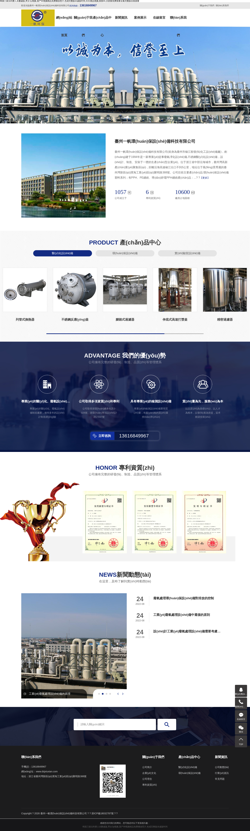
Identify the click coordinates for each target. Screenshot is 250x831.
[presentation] (118, 694)
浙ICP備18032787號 (102, 813)
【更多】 (205, 177)
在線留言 (159, 17)
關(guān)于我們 (207, 5)
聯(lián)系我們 (222, 5)
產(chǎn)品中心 (102, 21)
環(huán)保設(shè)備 (125, 253)
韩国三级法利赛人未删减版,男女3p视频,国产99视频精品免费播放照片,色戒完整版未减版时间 (125, 826)
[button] (122, 117)
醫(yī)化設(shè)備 (62, 253)
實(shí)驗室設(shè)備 (187, 253)
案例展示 (140, 17)
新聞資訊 (121, 17)
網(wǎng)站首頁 (64, 21)
